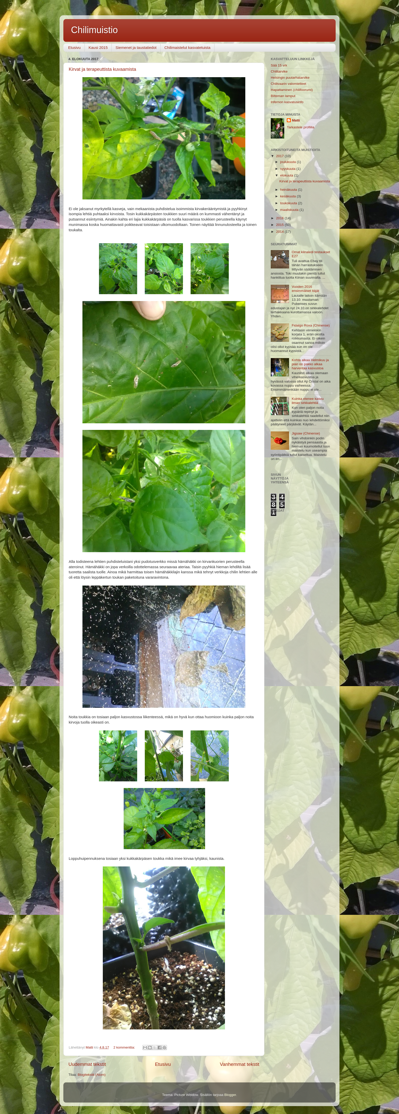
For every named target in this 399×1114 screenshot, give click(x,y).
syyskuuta (288, 169)
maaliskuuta (290, 210)
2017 (280, 156)
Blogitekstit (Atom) (92, 1075)
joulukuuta (288, 162)
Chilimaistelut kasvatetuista (187, 47)
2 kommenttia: (124, 1047)
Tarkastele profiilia (300, 127)
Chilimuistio (94, 30)
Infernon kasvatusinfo (287, 102)
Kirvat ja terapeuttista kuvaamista (102, 69)
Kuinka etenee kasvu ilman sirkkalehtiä (307, 401)
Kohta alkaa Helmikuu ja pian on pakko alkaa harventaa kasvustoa (310, 364)
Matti (296, 120)
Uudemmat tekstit (87, 1064)
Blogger (230, 1095)
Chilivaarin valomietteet (288, 84)
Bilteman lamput (283, 96)
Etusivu (74, 47)
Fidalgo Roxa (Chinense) (311, 325)
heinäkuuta (289, 190)
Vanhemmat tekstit (239, 1064)
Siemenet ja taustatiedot (136, 47)
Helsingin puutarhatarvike (290, 77)
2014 (280, 232)
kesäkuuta (288, 196)
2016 (280, 218)
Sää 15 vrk (279, 65)
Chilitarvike (279, 71)
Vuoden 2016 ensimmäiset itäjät (305, 289)
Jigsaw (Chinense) (306, 433)
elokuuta (287, 175)
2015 (280, 225)
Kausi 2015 (98, 47)
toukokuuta (289, 203)
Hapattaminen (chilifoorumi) (292, 90)
